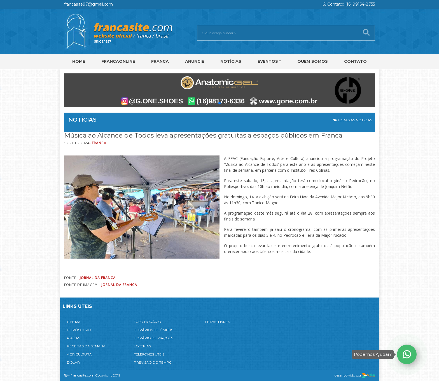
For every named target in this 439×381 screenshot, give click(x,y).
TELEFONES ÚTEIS (149, 354)
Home (78, 61)
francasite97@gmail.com (88, 4)
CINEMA (74, 322)
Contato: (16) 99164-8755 (349, 4)
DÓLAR (73, 362)
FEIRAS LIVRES (217, 322)
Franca (160, 61)
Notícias (230, 61)
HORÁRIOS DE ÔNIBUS (153, 330)
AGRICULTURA (79, 354)
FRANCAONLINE (118, 61)
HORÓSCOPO (79, 330)
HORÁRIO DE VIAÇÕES (153, 338)
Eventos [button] (268, 61)
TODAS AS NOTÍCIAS (352, 120)
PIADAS (73, 338)
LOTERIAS (142, 346)
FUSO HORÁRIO (147, 322)
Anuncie (194, 61)
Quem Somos (312, 61)
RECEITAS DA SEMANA (86, 346)
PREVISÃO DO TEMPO (153, 362)
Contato (355, 61)
